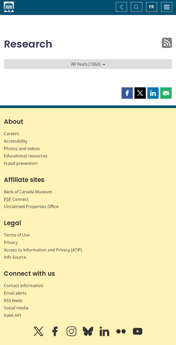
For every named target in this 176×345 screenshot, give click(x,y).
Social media (16, 308)
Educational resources (25, 156)
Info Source (15, 257)
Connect (16, 199)
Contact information (23, 285)
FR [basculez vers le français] (151, 7)
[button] (127, 93)
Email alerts (15, 293)
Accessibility (15, 141)
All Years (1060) (88, 64)
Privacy (11, 242)
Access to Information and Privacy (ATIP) (43, 250)
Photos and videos (22, 148)
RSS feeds (13, 300)
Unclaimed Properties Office (31, 206)
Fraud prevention (21, 163)
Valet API (12, 315)
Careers (11, 133)
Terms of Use (17, 235)
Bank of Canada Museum (28, 192)
